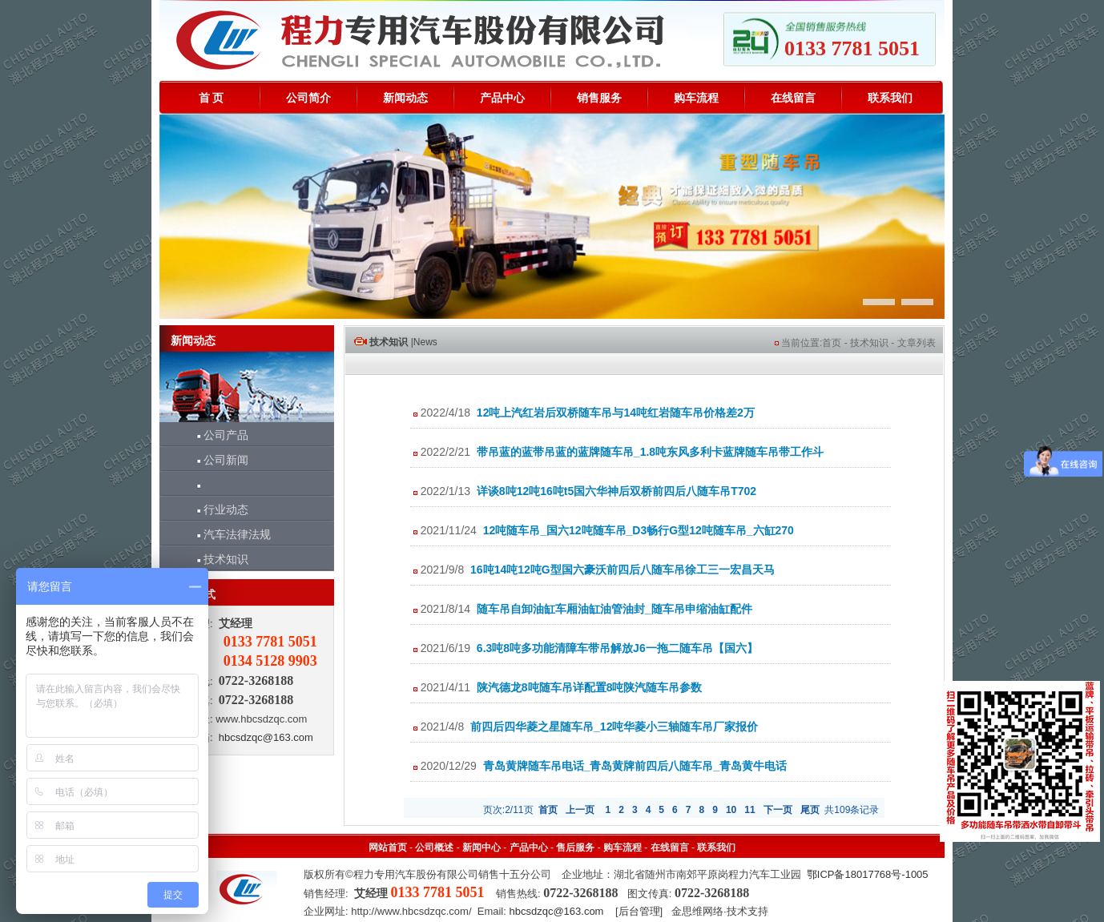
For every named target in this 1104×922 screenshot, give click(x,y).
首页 (831, 342)
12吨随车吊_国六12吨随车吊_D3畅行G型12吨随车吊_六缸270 (638, 530)
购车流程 (696, 97)
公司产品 (215, 435)
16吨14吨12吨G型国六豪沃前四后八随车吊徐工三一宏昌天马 (622, 569)
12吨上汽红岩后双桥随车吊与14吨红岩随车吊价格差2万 (616, 412)
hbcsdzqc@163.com (266, 737)
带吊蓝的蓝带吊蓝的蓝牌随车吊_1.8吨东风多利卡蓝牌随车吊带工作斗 (650, 451)
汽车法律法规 (227, 534)
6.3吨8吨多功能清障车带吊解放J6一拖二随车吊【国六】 (617, 648)
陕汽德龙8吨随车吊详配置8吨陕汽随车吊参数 (590, 687)
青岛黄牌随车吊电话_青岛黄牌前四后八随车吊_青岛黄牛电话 (635, 765)
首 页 (211, 97)
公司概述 (434, 847)
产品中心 (502, 97)
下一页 (778, 809)
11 (749, 809)
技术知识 (215, 559)
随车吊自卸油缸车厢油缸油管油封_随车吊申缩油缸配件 (614, 608)
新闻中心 (481, 847)
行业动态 (215, 509)
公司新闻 (215, 459)
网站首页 (388, 847)
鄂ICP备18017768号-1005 (868, 874)
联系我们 (890, 97)
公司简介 (308, 97)
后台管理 (639, 911)
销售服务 (599, 97)
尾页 (810, 809)
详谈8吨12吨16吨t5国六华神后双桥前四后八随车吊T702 (616, 491)
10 (731, 809)
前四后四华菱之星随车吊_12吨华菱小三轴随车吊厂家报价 (614, 726)
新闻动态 (405, 97)
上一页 (580, 809)
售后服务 (575, 847)
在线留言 (793, 97)
